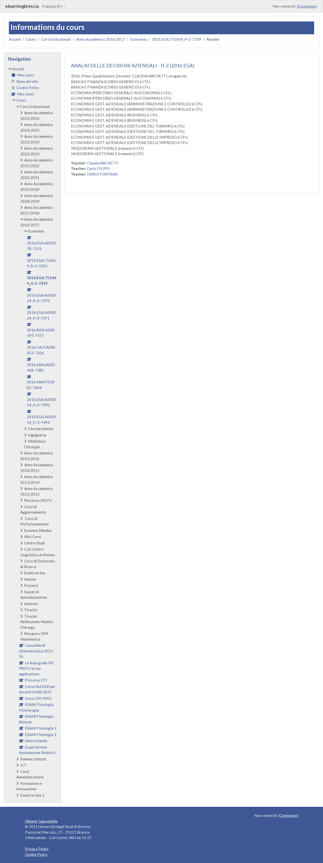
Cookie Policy (36, 854)
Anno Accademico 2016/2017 (100, 39)
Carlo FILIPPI (98, 168)
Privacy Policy (37, 848)
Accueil (15, 39)
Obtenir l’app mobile (41, 821)
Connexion (307, 6)
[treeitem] (32, 432)
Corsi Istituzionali (56, 39)
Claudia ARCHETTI (103, 163)
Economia (138, 39)
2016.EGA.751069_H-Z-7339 (176, 39)
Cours (31, 39)
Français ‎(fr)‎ (52, 6)
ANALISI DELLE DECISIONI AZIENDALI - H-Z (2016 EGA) (132, 65)
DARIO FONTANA (102, 174)
